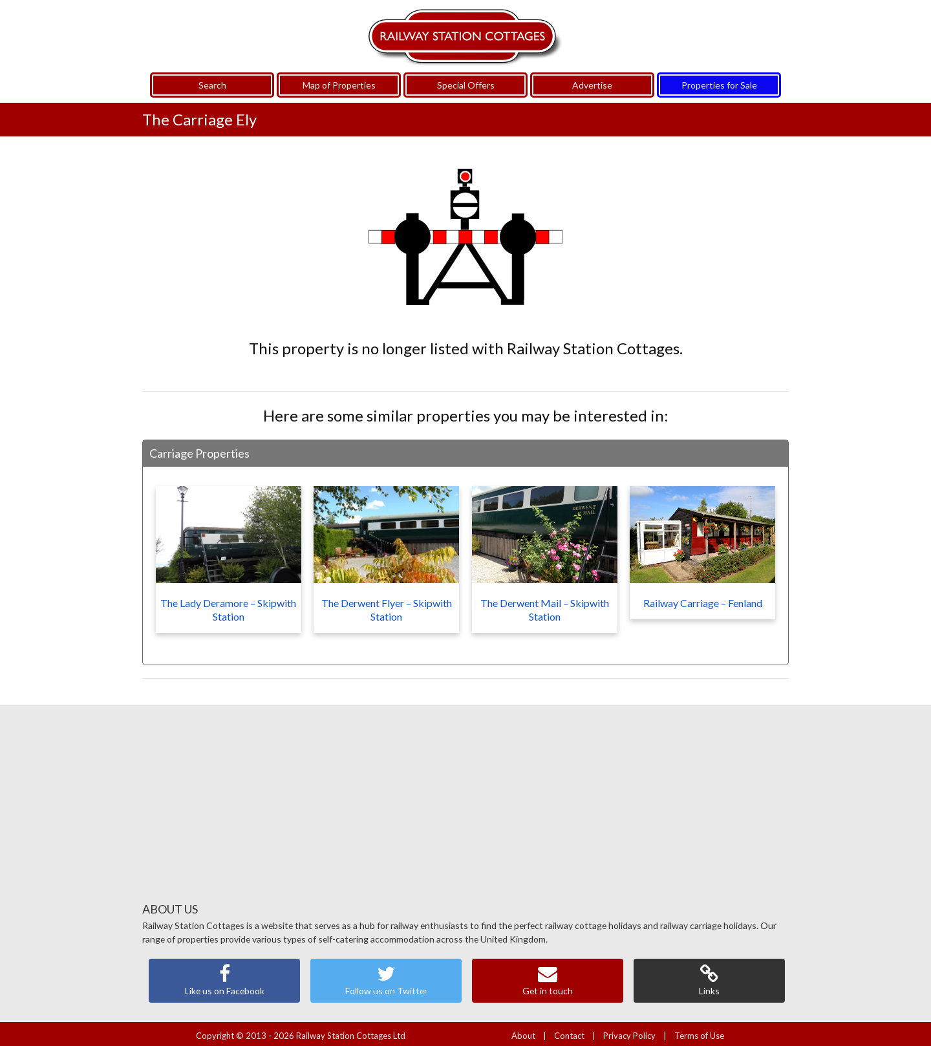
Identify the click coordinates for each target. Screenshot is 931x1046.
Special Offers (466, 80)
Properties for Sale (719, 80)
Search (212, 80)
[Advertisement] (465, 804)
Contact (569, 1032)
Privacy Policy (629, 1032)
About (523, 1032)
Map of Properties (339, 80)
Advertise (592, 80)
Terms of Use (699, 1032)
